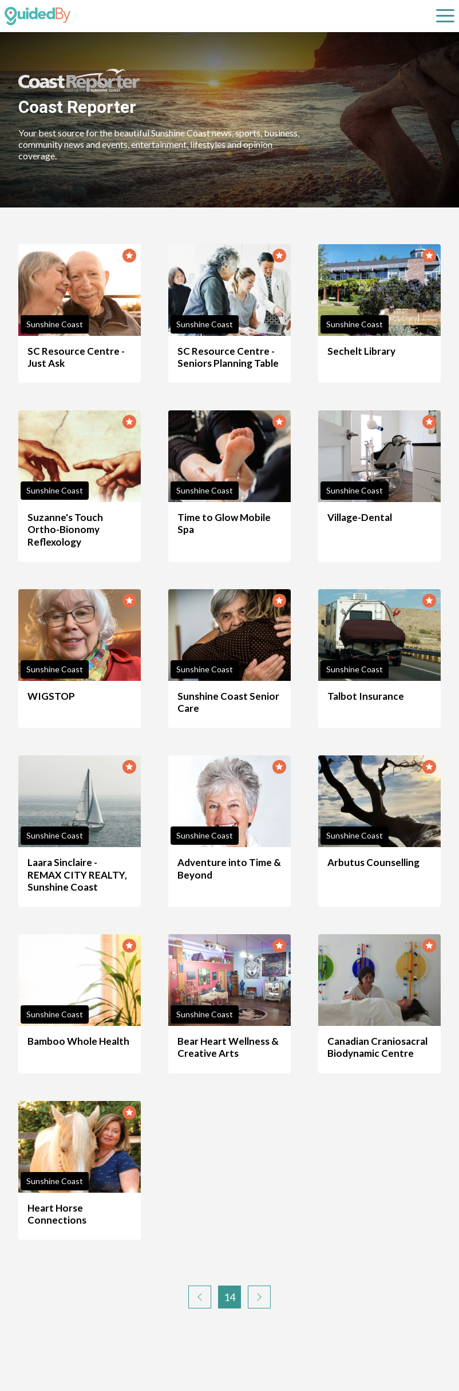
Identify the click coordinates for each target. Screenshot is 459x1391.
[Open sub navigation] (445, 16)
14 (229, 1297)
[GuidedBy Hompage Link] (37, 16)
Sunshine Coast (54, 324)
